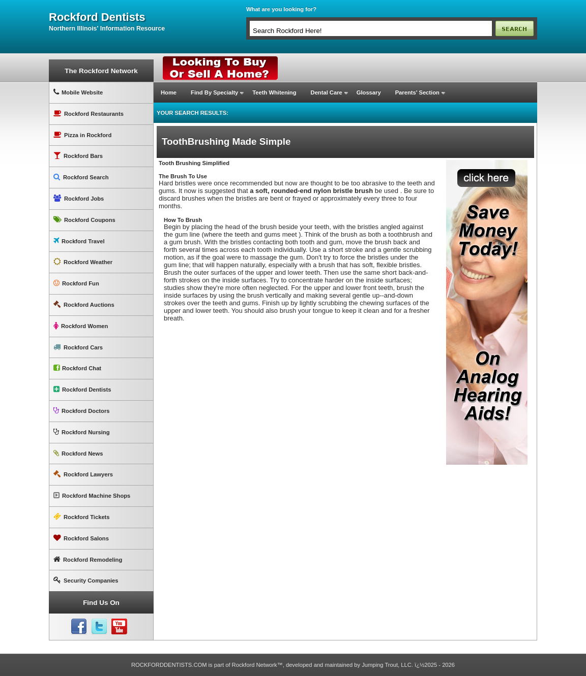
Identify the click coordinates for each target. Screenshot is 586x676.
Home (169, 92)
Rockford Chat (77, 368)
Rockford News (78, 453)
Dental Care (326, 92)
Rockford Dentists (82, 389)
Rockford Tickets (81, 517)
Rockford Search (81, 177)
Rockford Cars (78, 347)
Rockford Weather (82, 262)
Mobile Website (78, 92)
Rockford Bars (78, 155)
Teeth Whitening (274, 92)
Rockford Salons (81, 538)
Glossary (369, 92)
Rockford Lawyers (83, 474)
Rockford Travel (79, 241)
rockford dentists (97, 17)
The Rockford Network (101, 71)
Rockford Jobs (78, 198)
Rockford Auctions (83, 304)
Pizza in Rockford (82, 135)
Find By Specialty (214, 92)
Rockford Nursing (81, 432)
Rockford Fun (76, 283)
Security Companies (86, 580)
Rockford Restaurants (88, 113)
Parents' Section (417, 92)
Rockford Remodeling (87, 559)
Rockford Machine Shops (91, 495)
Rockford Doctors (81, 410)
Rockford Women (80, 326)
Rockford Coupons (84, 219)
